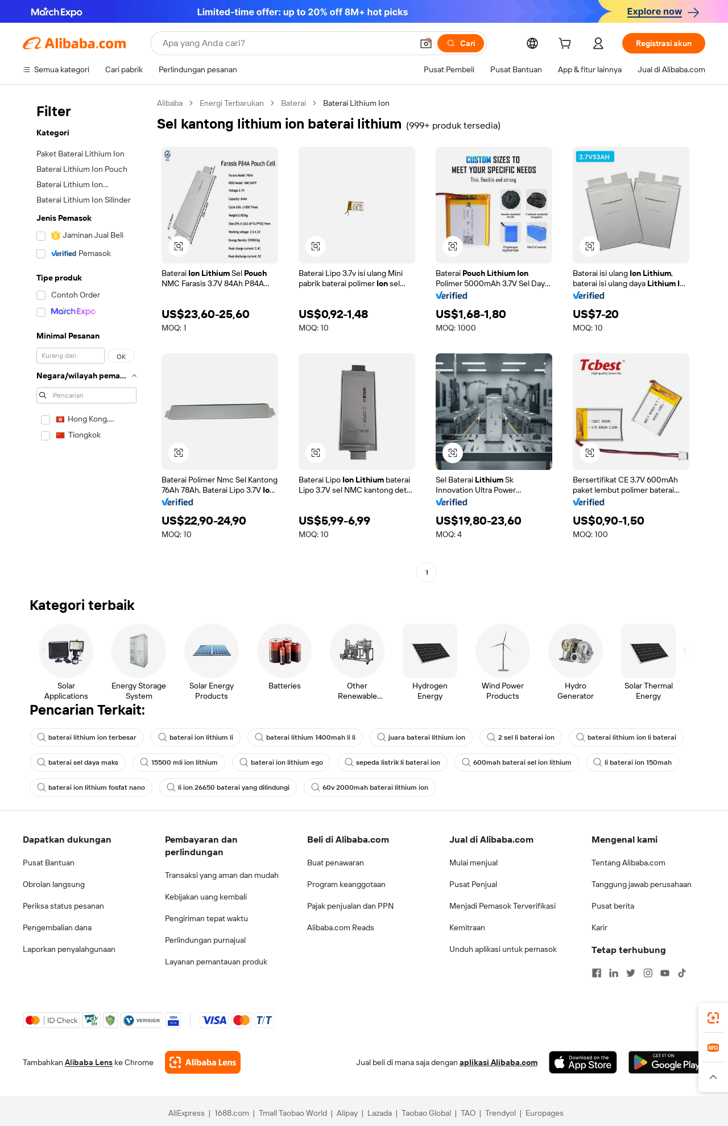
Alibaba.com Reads (340, 927)
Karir (599, 927)
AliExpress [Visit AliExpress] (186, 1112)
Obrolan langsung (54, 884)
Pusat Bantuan (49, 862)
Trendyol (500, 1112)
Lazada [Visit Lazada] (379, 1112)
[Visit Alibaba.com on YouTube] (665, 973)
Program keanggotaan (346, 884)
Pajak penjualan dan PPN (350, 905)
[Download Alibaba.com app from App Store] (583, 1062)
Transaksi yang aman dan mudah (222, 875)
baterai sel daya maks (77, 762)
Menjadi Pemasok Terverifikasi (502, 905)
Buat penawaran (335, 862)
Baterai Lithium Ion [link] (356, 103)
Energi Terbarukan (232, 103)
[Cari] (460, 43)
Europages (545, 1112)
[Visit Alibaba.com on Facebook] (597, 973)
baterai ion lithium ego (281, 762)
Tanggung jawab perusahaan (642, 884)
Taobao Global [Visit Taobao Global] (426, 1112)
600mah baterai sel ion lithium (517, 762)
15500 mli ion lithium (179, 762)
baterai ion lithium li (195, 737)
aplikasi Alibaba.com (498, 1062)
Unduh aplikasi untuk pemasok (503, 949)
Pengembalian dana (57, 927)
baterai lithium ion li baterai (626, 737)
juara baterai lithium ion (421, 737)
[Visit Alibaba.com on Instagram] (648, 973)
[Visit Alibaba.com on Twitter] (631, 973)
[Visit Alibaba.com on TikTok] (682, 973)
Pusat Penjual (473, 884)
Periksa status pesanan (63, 905)
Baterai (293, 103)
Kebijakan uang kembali (206, 896)
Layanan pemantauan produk (216, 961)
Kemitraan (467, 927)
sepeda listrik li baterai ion (392, 762)
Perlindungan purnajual (205, 939)
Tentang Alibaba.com (628, 862)
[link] (713, 1018)
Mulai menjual (473, 862)
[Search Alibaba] (286, 43)
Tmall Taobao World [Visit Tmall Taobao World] (293, 1112)
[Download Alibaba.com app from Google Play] (666, 1062)
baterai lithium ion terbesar (86, 737)
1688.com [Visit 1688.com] (231, 1112)
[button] (426, 43)
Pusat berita (613, 905)
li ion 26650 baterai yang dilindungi (228, 787)
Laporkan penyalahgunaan (69, 949)
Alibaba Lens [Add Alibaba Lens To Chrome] (89, 1062)
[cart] (567, 45)
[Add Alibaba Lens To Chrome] (203, 1062)
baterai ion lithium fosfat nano (91, 787)
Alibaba (170, 103)
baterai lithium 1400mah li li (305, 737)
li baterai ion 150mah (632, 762)
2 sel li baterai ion (521, 737)
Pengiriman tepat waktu (206, 918)
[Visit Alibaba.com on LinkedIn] (614, 973)
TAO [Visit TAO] (468, 1112)
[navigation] (86, 339)
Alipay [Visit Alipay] (347, 1112)
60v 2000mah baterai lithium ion (369, 787)
